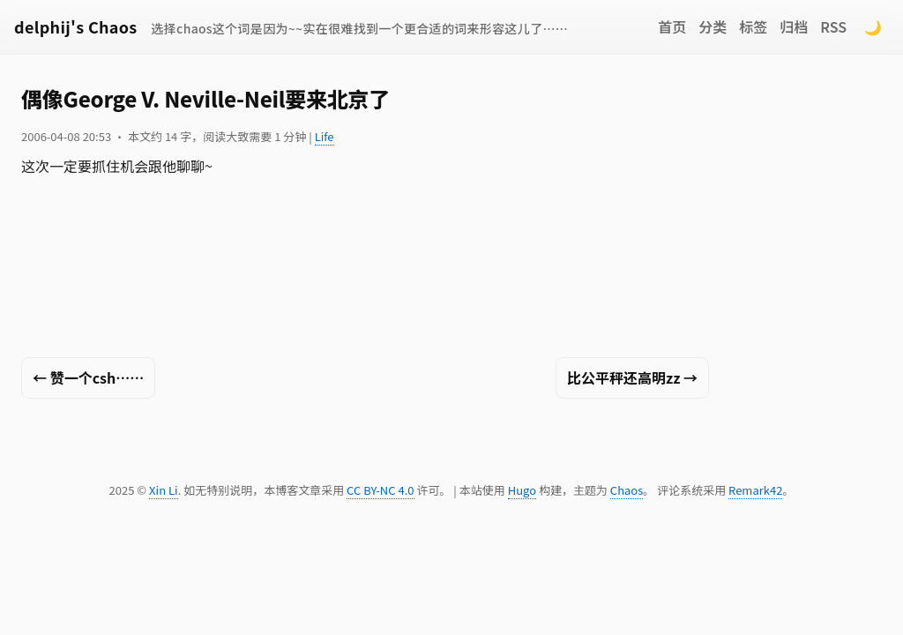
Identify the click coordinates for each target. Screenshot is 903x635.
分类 (712, 26)
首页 (672, 26)
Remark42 (755, 490)
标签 (753, 26)
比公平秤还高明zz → (632, 377)
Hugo (522, 490)
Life (324, 136)
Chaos (626, 490)
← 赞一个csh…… (88, 377)
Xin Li (163, 490)
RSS (833, 26)
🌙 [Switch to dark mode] (873, 26)
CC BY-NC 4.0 (380, 490)
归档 (794, 26)
